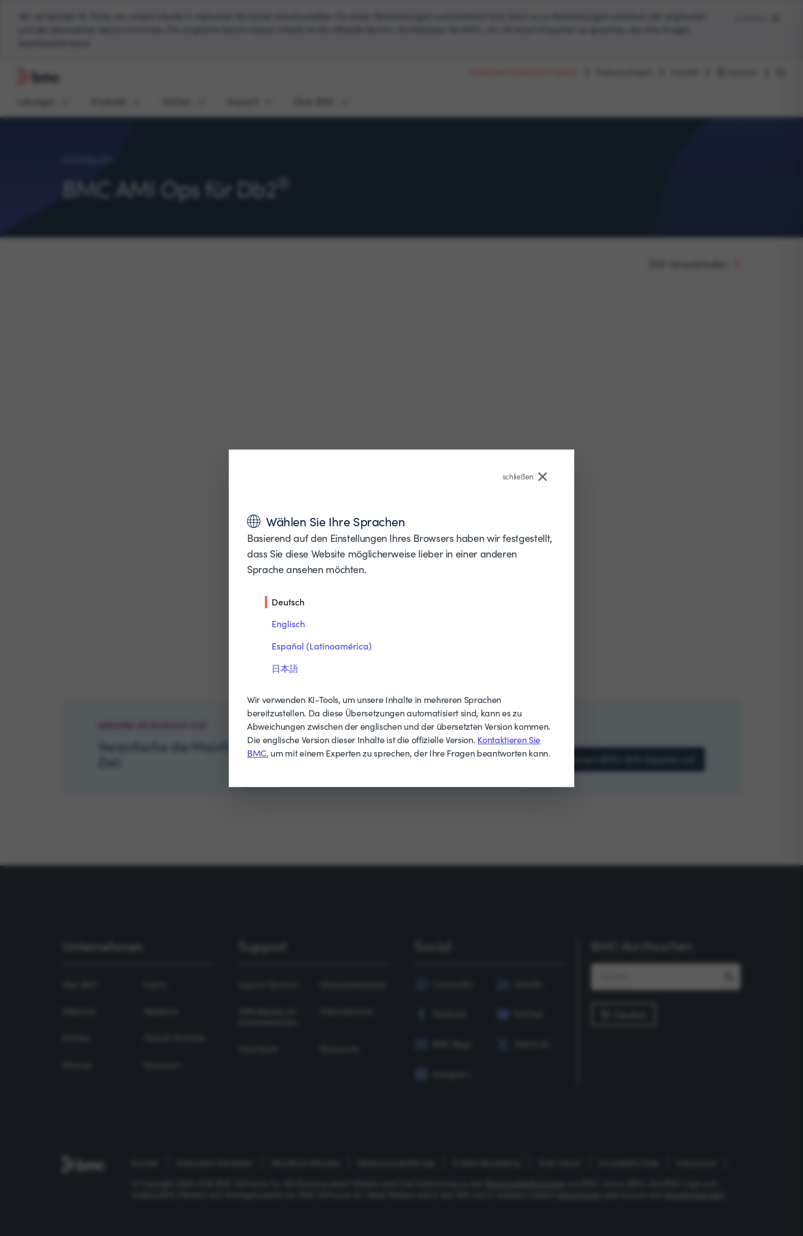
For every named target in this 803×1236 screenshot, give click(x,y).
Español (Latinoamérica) (322, 646)
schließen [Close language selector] (524, 476)
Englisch (288, 623)
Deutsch (288, 601)
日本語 (285, 668)
